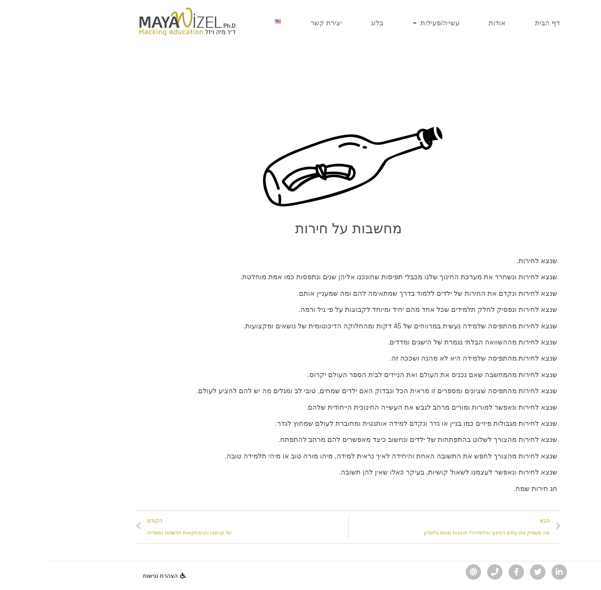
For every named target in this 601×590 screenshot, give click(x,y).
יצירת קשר (278, 23)
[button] (116, 575)
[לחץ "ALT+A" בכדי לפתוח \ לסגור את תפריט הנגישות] (591, 580)
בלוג (329, 23)
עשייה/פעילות (388, 23)
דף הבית (499, 23)
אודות (449, 23)
